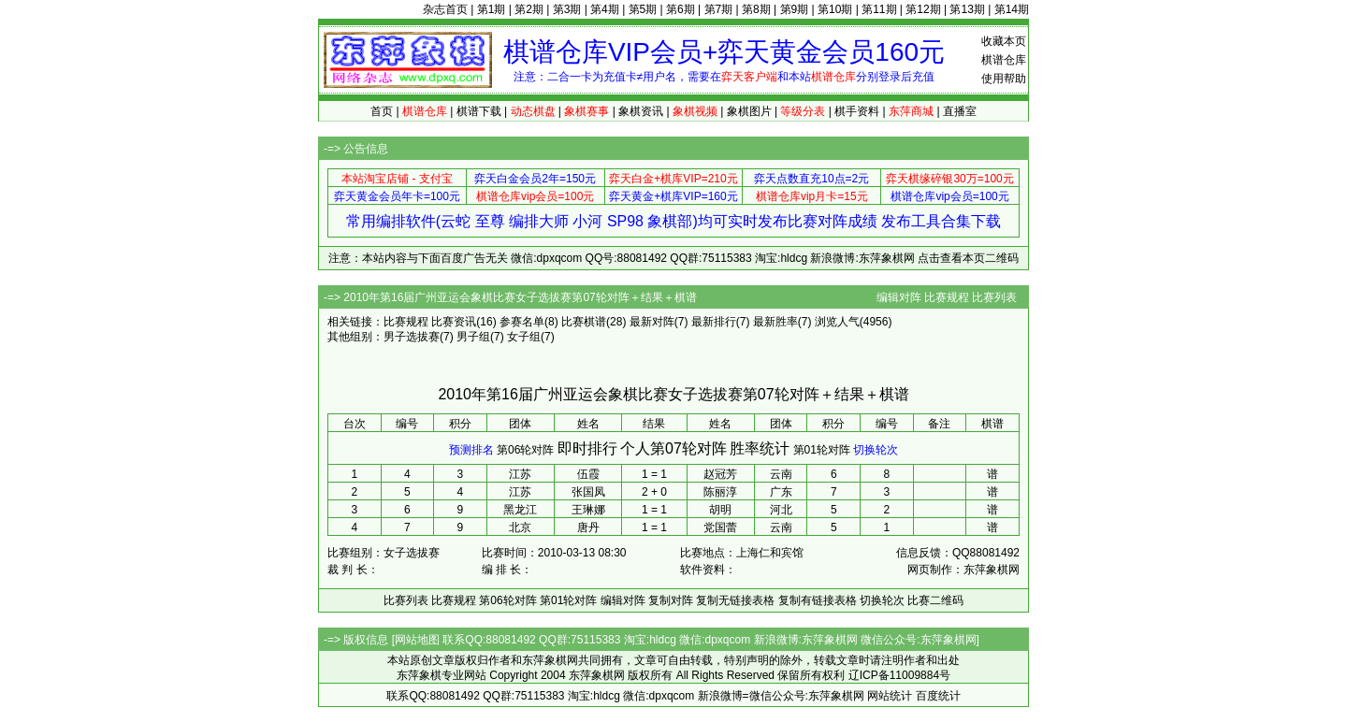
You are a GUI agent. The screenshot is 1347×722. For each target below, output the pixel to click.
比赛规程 (946, 297)
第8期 (756, 9)
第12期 (922, 9)
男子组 (473, 336)
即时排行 (587, 448)
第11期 (879, 9)
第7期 (718, 9)
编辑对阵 (898, 297)
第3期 (567, 9)
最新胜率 (775, 321)
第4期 (604, 9)
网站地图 (417, 639)
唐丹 (588, 527)
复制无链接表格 (735, 600)
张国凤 (588, 491)
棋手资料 (856, 111)
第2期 (528, 9)
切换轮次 (875, 449)
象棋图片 (749, 111)
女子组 (524, 336)
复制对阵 (670, 600)
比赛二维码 (935, 600)
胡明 (720, 509)
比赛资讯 (453, 321)
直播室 (960, 111)
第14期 (1011, 9)
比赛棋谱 (583, 321)
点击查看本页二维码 (968, 258)
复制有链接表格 (817, 600)
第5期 (643, 9)
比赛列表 (994, 297)
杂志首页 (445, 9)
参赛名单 (522, 321)
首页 (381, 111)
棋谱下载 (478, 111)
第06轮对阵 (525, 449)
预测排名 (471, 449)
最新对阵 (652, 321)
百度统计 (938, 695)
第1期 (491, 9)
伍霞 (588, 474)
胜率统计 (759, 448)
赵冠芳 (720, 474)
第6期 (680, 9)
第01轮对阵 (821, 449)
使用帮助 (1003, 78)
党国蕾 (720, 527)
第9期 (794, 9)
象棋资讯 (640, 111)
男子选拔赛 (412, 336)
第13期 (966, 9)
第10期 (835, 9)
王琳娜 (588, 509)
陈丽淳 (720, 491)
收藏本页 (1003, 41)
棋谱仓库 (1003, 59)
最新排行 (713, 321)
